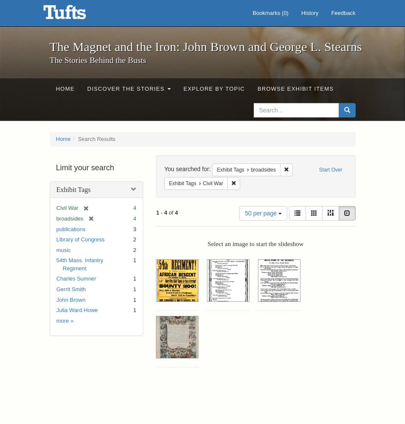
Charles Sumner (76, 278)
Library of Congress (81, 239)
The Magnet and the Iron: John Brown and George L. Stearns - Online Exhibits (75, 15)
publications (71, 229)
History (309, 13)
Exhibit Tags (74, 189)
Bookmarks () (270, 13)
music (64, 250)
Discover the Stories (129, 89)
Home (65, 89)
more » (65, 321)
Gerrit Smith (71, 289)
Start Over (331, 170)
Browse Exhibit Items (296, 89)
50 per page (263, 213)
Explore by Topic (214, 89)
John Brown (71, 300)
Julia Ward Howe (77, 310)
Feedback (343, 13)
